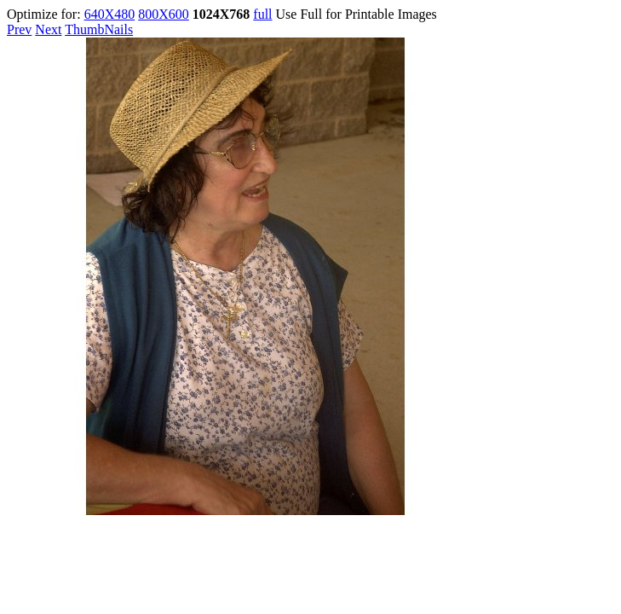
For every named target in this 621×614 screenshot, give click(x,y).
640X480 (109, 14)
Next (48, 29)
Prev (19, 29)
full (262, 14)
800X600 (163, 14)
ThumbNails (99, 29)
